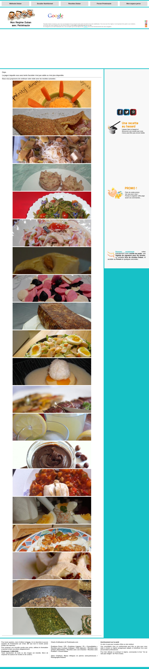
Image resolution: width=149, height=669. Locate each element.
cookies (85, 26)
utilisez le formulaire (41, 647)
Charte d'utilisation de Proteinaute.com (64, 642)
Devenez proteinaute (124, 252)
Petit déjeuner (81, 648)
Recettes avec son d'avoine (76, 649)
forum (28, 642)
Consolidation (91, 646)
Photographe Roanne (58, 657)
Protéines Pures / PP (58, 646)
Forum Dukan (63, 651)
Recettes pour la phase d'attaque (62, 648)
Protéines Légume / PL (76, 646)
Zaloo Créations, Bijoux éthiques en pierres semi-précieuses (73, 656)
